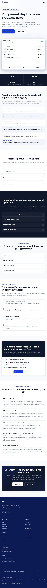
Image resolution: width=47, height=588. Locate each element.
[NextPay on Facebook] (6, 512)
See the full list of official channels (17, 571)
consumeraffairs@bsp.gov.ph (16, 583)
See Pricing (21, 31)
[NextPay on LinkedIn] (3, 512)
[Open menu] (43, 2)
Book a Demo (8, 31)
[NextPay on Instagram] (9, 512)
